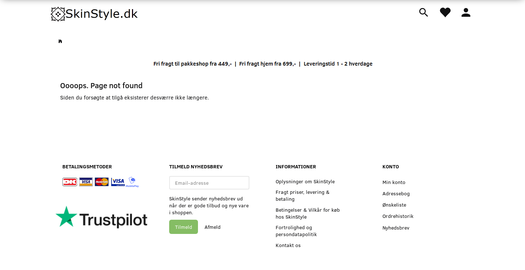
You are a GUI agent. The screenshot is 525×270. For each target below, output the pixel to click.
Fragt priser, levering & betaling (303, 195)
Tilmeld (183, 226)
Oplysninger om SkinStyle (305, 181)
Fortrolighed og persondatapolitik (296, 231)
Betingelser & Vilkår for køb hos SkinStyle (308, 213)
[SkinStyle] (94, 12)
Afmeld (213, 226)
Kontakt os (288, 245)
